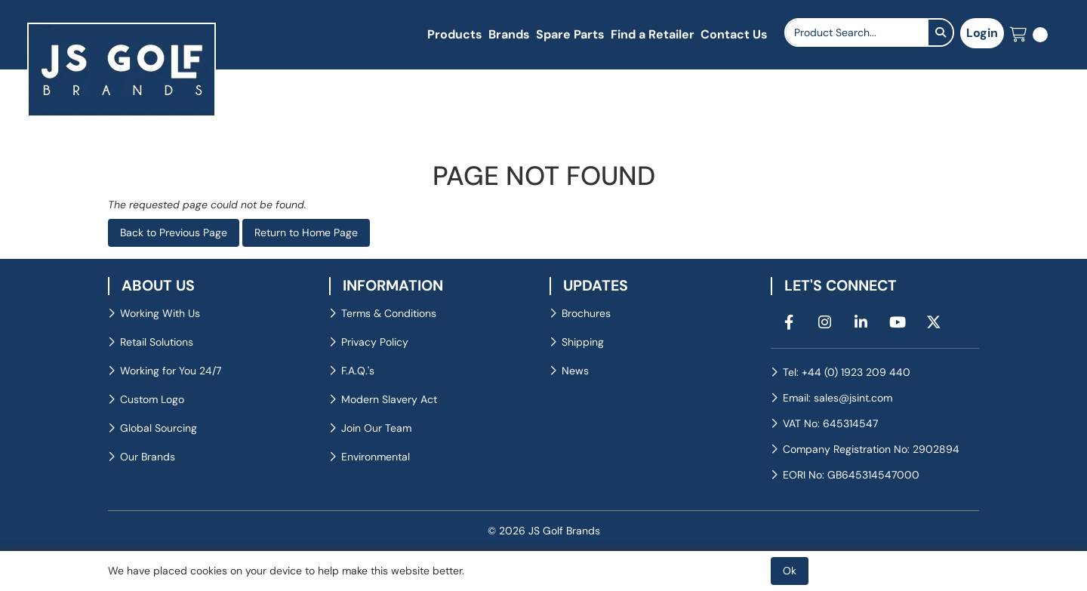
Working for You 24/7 (170, 370)
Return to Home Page (306, 232)
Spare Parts (570, 34)
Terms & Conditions (388, 313)
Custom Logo (152, 399)
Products (454, 34)
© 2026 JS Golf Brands (544, 530)
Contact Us (734, 34)
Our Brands (147, 456)
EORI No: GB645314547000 (851, 475)
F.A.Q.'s (357, 370)
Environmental (375, 456)
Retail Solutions (156, 342)
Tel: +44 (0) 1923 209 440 (846, 372)
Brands (509, 34)
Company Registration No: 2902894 (871, 449)
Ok (789, 570)
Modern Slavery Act (389, 399)
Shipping (583, 342)
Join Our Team (376, 428)
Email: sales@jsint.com (837, 398)
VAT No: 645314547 (830, 423)
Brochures (586, 313)
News (575, 370)
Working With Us (160, 313)
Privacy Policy (374, 342)
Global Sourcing (158, 428)
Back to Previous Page (173, 232)
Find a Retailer (652, 34)
